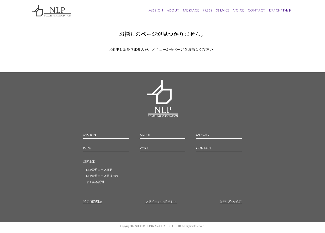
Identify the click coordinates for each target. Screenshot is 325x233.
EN (271, 10)
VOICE (238, 10)
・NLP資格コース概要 (97, 169)
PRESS (208, 10)
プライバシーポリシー (161, 201)
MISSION (156, 10)
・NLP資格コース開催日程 (100, 176)
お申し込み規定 (231, 201)
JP (290, 10)
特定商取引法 (92, 201)
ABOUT (173, 10)
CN (278, 10)
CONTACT (257, 10)
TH (285, 10)
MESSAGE (191, 10)
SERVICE (223, 10)
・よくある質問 (93, 182)
